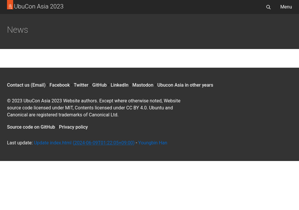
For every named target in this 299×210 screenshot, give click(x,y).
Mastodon (142, 85)
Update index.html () (84, 143)
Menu (286, 7)
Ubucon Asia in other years (185, 85)
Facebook (59, 85)
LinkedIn (119, 85)
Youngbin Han (152, 143)
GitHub (99, 85)
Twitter (81, 85)
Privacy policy (73, 127)
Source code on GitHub (31, 127)
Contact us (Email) (26, 85)
